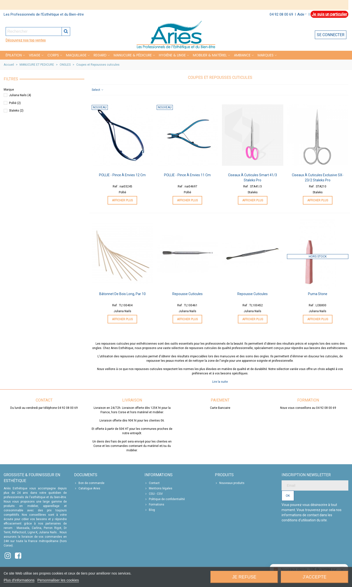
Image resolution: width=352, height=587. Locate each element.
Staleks (16, 110)
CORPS (53, 55)
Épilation (14, 55)
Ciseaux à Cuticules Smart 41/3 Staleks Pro (252, 177)
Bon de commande (89, 483)
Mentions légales (158, 488)
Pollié (15, 103)
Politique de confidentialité (164, 499)
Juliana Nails (20, 95)
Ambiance (242, 55)
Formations (154, 504)
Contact (152, 483)
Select (98, 90)
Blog (149, 510)
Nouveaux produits (229, 483)
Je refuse (244, 577)
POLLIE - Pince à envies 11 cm (187, 175)
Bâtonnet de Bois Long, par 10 (122, 294)
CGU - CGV (153, 494)
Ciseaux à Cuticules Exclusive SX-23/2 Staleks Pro (317, 177)
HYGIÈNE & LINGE (172, 55)
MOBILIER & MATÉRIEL (210, 55)
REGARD (100, 55)
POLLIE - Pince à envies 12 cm (122, 175)
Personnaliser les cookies (58, 580)
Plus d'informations (19, 580)
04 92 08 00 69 (281, 14)
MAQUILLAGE (76, 55)
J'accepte (314, 577)
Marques (266, 55)
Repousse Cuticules (187, 294)
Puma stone (317, 294)
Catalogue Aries (87, 488)
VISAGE (34, 55)
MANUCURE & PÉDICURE (133, 55)
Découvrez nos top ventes (26, 40)
